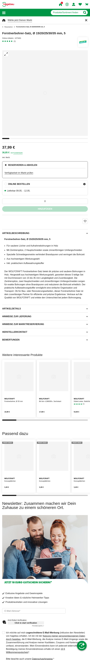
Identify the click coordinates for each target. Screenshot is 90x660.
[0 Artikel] (45, 201)
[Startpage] (8, 4)
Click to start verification (26, 623)
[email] (33, 610)
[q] (66, 12)
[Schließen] (86, 20)
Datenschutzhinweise (42, 659)
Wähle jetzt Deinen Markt (20, 20)
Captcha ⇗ (38, 626)
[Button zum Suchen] (85, 12)
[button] (3, 13)
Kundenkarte (18, 153)
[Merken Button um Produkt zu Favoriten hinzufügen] (85, 221)
